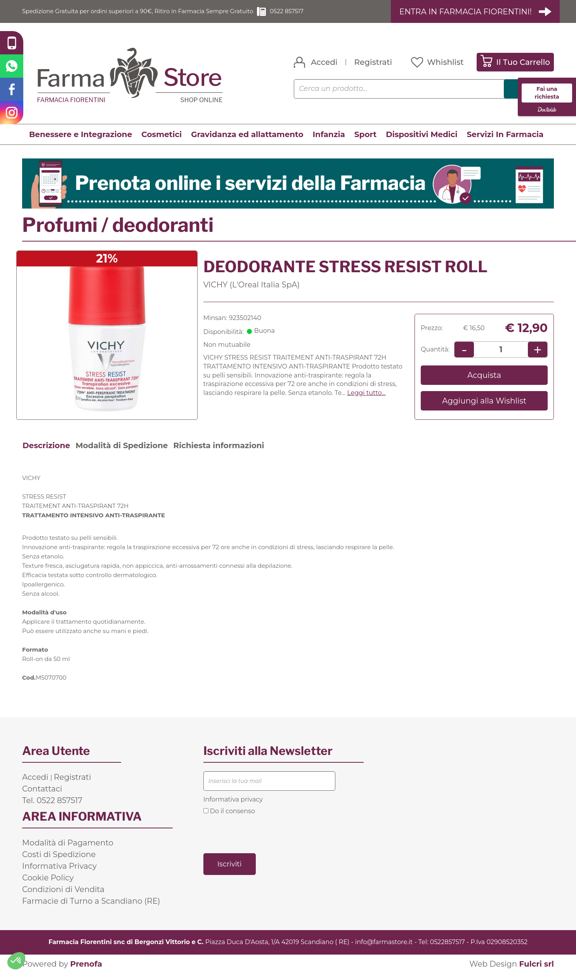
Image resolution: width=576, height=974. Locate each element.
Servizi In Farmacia (505, 134)
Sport (365, 134)
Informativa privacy (233, 800)
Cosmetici (161, 134)
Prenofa (86, 964)
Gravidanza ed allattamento (247, 134)
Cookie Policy (48, 878)
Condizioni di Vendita (63, 889)
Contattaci (42, 789)
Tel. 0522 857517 (52, 800)
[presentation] (262, 834)
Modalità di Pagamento (67, 843)
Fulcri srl (536, 964)
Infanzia (329, 134)
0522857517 (447, 942)
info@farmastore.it (384, 942)
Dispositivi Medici (421, 134)
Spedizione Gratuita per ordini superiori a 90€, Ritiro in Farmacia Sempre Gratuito (148, 11)
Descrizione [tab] (46, 445)
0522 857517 (309, 11)
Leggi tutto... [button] (366, 393)
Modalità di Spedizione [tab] (122, 445)
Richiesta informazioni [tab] (218, 445)
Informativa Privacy (59, 866)
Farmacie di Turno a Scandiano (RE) (91, 901)
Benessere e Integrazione (80, 134)
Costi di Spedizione (59, 854)
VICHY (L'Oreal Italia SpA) (251, 284)
